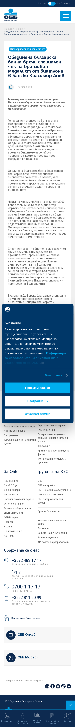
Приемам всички (37, 387)
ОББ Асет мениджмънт (51, 494)
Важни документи (48, 537)
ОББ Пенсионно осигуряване (54, 490)
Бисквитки (43, 528)
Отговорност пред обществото (27, 49)
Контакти (9, 535)
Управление (11, 494)
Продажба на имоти (49, 511)
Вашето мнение (13, 531)
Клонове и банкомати (25, 618)
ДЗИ (40, 480)
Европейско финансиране (19, 499)
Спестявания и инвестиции (19, 426)
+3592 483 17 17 (26, 560)
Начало (8, 29)
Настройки (37, 401)
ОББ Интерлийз (46, 485)
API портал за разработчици (53, 542)
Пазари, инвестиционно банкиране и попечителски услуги (53, 438)
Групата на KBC (53, 472)
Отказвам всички (37, 413)
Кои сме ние (11, 480)
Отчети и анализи (14, 503)
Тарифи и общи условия (17, 508)
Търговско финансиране (52, 425)
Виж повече (53, 375)
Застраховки (11, 435)
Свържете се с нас (21, 550)
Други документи (14, 513)
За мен (42, 3)
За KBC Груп (11, 485)
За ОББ (10, 472)
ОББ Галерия (11, 517)
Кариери (9, 522)
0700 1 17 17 (26, 587)
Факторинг (44, 446)
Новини (19, 29)
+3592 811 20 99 (26, 597)
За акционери (12, 490)
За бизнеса (63, 3)
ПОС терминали (47, 429)
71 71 (17, 572)
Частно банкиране (14, 430)
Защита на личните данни (53, 533)
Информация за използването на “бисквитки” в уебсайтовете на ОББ (36, 357)
